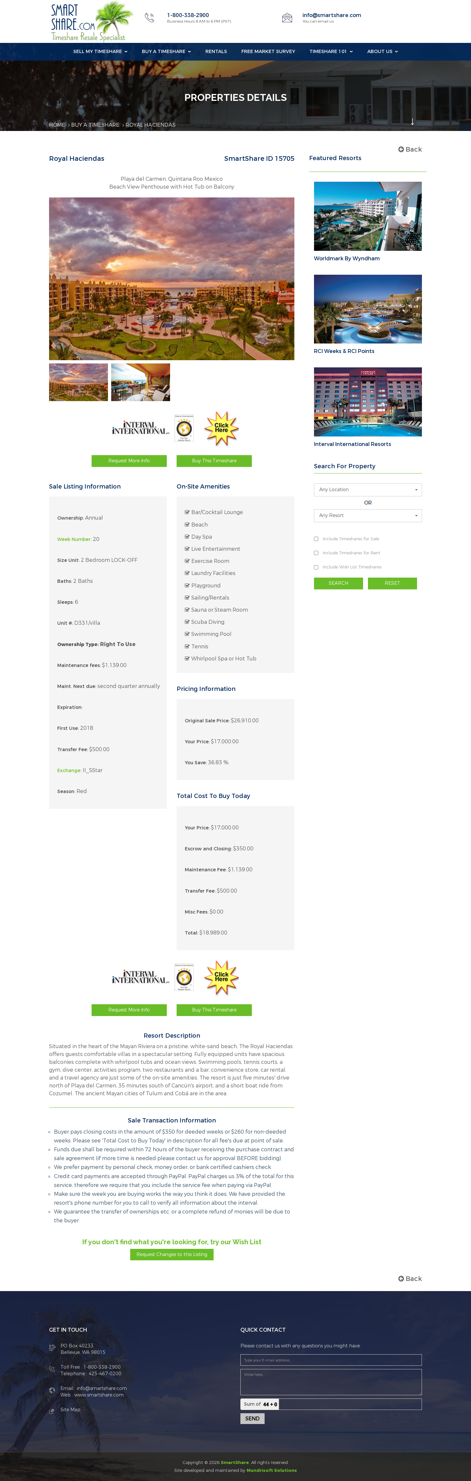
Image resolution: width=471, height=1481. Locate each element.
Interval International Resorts (352, 444)
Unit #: (65, 623)
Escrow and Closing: (208, 849)
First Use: (68, 728)
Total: (191, 933)
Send (252, 1418)
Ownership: (70, 518)
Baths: (64, 581)
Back (410, 149)
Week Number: (74, 539)
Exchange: (69, 771)
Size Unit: (68, 560)
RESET (392, 583)
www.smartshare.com (98, 1395)
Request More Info (129, 461)
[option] (78, 382)
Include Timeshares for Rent (351, 553)
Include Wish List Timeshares (352, 567)
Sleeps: (65, 602)
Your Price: (197, 742)
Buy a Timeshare (163, 51)
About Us (379, 51)
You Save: (196, 763)
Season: (66, 791)
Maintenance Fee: (206, 870)
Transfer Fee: (72, 750)
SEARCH (338, 583)
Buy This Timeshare (214, 461)
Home (57, 124)
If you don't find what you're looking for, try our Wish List (171, 1242)
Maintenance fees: (79, 665)
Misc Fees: (196, 912)
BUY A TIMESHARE (95, 124)
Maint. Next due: (76, 686)
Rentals (216, 51)
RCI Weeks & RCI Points (344, 351)
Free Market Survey (268, 51)
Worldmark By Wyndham (347, 259)
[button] (368, 489)
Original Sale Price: (207, 721)
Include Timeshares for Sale (351, 539)
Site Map (70, 1410)
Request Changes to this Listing (171, 1254)
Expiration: (69, 707)
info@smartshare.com (332, 15)
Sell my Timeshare (97, 51)
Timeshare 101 (328, 51)
